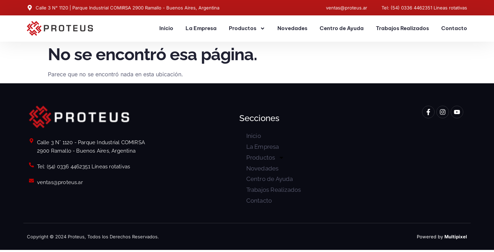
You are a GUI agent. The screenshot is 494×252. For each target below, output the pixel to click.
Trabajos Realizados (402, 28)
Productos (247, 28)
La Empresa (201, 28)
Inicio (166, 28)
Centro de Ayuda (342, 28)
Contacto (454, 28)
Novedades (292, 28)
